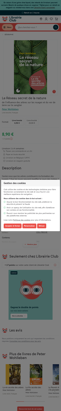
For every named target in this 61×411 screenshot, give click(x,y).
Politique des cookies (21, 220)
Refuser (42, 226)
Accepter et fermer (12, 226)
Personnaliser (29, 226)
